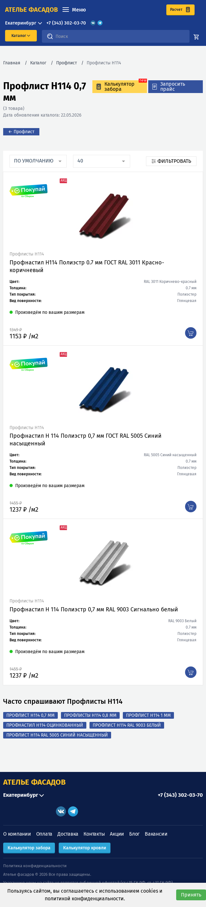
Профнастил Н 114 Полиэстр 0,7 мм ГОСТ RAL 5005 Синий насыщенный (86, 439)
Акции (117, 834)
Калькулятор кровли (84, 848)
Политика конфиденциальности (35, 865)
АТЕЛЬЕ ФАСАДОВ (34, 782)
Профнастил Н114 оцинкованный (44, 725)
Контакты (94, 834)
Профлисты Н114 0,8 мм (90, 715)
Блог (134, 834)
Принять (191, 895)
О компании (17, 834)
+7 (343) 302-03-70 (66, 23)
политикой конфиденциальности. (85, 899)
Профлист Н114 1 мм (148, 715)
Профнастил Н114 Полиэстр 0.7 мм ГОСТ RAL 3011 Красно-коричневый (87, 266)
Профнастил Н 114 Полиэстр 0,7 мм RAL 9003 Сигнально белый (94, 609)
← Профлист (21, 131)
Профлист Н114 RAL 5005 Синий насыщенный (57, 735)
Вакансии (156, 834)
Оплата (44, 834)
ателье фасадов (31, 9)
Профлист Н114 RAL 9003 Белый (127, 725)
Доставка (67, 834)
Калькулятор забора (29, 848)
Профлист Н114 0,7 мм (30, 715)
